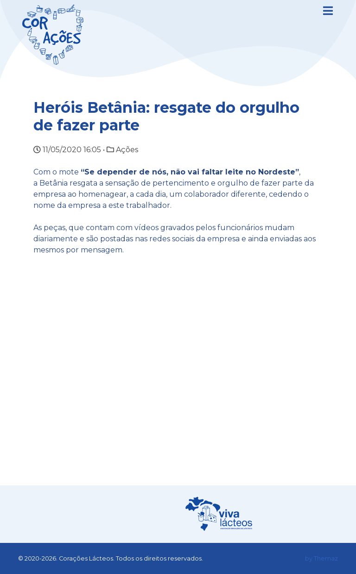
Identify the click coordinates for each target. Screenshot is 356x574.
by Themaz (321, 558)
